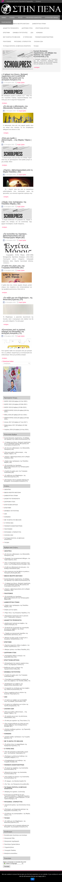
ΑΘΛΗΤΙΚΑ (7, 489)
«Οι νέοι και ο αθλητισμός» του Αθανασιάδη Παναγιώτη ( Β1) (15, 107)
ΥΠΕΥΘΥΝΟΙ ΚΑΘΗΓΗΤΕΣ (34, 17)
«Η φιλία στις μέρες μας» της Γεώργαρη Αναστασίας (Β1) (13, 267)
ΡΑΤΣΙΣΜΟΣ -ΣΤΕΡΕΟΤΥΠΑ (22, 41)
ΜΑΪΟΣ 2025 (8, 401)
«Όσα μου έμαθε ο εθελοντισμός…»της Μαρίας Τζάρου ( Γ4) (17, 140)
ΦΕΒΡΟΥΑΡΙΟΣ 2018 (10, 418)
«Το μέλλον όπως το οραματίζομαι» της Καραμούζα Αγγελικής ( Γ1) (15, 744)
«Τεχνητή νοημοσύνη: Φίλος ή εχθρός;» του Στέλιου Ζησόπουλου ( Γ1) (16, 645)
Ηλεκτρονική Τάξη (9, 838)
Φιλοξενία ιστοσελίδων (10, 853)
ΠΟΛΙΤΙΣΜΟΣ (7, 41)
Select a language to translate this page (14, 862)
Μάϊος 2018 (7, 414)
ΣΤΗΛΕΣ (12, 17)
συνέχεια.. (4, 103)
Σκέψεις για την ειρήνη (10, 609)
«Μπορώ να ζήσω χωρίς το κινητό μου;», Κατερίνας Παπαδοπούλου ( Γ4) (16, 638)
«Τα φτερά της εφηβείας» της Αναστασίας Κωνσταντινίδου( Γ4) (16, 768)
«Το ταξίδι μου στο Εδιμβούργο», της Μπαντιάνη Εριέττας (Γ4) (18, 299)
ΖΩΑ (32, 32)
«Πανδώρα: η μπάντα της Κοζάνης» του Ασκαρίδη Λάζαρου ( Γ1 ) (15, 756)
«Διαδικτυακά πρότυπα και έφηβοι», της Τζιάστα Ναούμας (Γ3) (15, 623)
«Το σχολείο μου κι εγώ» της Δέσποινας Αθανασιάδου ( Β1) (15, 716)
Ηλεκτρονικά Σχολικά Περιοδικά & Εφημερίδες (20, 1)
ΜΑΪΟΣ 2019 (8, 407)
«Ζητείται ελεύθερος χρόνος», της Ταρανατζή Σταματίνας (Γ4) (17, 729)
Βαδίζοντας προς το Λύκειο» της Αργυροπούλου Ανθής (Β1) (13, 668)
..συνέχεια (36, 67)
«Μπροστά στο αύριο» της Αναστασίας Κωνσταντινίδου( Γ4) (15, 773)
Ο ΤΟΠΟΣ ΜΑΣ (27, 37)
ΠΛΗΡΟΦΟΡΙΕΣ (6, 22)
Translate (6, 866)
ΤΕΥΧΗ (20, 17)
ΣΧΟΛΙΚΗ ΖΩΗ (38, 41)
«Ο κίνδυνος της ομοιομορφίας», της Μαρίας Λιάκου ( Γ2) (17, 814)
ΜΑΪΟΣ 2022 (8, 404)
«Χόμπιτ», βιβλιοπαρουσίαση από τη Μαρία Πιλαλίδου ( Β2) (18, 171)
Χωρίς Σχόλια (20, 82)
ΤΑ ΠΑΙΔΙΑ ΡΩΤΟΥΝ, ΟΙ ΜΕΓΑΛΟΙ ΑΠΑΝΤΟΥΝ (17, 46)
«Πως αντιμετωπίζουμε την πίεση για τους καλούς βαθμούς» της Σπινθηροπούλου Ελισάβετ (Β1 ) (16, 725)
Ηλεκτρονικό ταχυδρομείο (11, 841)
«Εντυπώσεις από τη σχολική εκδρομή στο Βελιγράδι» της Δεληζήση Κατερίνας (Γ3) (13, 331)
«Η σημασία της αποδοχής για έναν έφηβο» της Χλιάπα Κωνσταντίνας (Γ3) (16, 688)
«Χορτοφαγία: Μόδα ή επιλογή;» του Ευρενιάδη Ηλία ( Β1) (14, 656)
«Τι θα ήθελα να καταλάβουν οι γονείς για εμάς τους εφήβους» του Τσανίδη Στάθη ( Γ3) (17, 680)
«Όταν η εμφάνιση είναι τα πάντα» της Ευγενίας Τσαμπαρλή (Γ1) (15, 693)
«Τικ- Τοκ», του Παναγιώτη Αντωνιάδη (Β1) (16, 784)
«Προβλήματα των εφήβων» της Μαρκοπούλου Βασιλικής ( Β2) (13, 684)
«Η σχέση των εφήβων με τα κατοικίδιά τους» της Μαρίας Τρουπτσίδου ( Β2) (15, 700)
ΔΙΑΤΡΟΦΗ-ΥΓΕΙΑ (27, 28)
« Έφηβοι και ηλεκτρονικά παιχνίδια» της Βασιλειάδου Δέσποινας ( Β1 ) (16, 634)
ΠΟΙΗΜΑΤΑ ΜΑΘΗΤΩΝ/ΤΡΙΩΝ (44, 37)
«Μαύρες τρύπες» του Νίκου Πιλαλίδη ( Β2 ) (17, 649)
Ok (32, 879)
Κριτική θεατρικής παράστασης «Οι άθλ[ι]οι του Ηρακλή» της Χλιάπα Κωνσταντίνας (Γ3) (45, 54)
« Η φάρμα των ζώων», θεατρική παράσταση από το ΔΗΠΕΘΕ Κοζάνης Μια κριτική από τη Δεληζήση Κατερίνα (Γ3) (15, 77)
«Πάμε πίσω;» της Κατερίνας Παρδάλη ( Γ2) (17, 612)
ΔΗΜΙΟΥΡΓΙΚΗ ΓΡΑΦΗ (11, 495)
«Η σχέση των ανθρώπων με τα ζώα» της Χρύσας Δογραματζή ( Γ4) (16, 705)
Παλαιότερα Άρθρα (7, 361)
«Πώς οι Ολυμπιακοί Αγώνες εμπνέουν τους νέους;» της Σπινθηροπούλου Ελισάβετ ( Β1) (17, 563)
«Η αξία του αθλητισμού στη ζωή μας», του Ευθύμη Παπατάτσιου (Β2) (16, 567)
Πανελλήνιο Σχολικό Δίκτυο (12, 844)
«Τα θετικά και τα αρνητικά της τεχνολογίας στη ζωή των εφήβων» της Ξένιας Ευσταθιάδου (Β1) (16, 629)
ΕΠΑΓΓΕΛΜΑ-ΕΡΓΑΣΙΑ (42, 28)
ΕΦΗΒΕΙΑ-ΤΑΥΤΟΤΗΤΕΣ (20, 32)
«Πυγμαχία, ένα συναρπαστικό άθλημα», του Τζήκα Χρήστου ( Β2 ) (17, 559)
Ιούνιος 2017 (8, 422)
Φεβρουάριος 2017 (9, 425)
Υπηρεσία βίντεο (9, 847)
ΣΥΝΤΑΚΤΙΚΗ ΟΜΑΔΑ (51, 17)
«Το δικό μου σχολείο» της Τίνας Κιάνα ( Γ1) (17, 720)
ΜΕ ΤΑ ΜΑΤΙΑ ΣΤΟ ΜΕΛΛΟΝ (11, 37)
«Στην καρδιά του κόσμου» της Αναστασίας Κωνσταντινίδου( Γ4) (16, 777)
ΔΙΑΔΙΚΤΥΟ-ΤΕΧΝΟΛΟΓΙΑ (11, 28)
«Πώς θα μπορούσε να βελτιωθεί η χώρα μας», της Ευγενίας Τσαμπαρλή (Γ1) (16, 752)
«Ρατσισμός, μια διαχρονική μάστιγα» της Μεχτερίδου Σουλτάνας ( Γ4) (16, 809)
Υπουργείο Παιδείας (10, 850)
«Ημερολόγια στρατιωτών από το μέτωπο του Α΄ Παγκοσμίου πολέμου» (16, 616)
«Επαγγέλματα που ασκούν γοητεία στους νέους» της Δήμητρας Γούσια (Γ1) (16, 663)
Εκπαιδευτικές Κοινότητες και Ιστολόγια (15, 835)
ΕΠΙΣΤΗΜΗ (6, 32)
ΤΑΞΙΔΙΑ (36, 46)
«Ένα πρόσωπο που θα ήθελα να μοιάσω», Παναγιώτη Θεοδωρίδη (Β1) (17, 572)
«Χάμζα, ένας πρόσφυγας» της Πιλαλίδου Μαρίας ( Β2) (14, 203)
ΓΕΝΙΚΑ (4, 17)
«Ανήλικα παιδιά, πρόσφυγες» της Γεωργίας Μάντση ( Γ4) (17, 737)
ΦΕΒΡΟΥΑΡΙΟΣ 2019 (10, 410)
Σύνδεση (38, 1)
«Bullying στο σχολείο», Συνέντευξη (14, 791)
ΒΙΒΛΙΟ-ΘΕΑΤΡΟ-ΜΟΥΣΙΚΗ (12, 492)
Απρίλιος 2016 (8, 429)
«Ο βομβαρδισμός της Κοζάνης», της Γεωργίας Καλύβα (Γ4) (15, 761)
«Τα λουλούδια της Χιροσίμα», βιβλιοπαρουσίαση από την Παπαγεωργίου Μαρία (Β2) (15, 236)
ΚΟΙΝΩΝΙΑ (39, 32)
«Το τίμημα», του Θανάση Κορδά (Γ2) (15, 781)
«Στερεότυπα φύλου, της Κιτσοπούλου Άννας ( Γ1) (17, 805)
